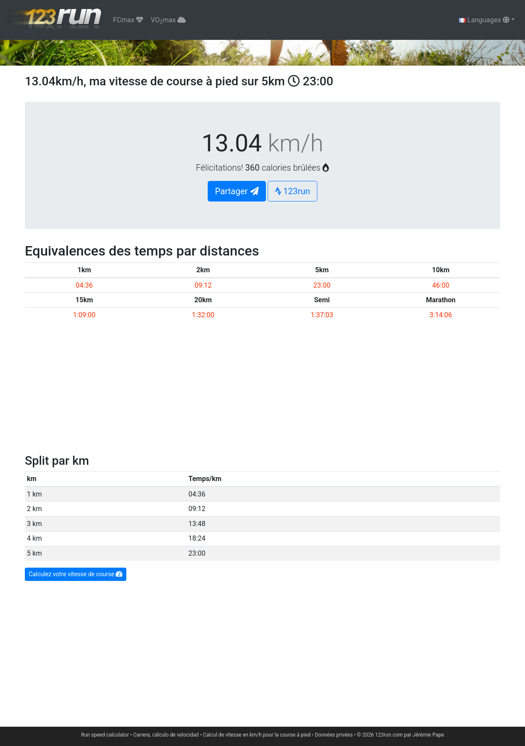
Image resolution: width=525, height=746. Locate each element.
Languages (484, 20)
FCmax (128, 20)
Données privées (333, 735)
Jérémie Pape (428, 735)
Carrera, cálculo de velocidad (166, 735)
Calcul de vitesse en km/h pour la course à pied (256, 735)
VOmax (168, 20)
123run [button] (292, 191)
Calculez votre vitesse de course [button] (75, 574)
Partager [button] (237, 191)
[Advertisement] (262, 389)
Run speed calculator (105, 735)
